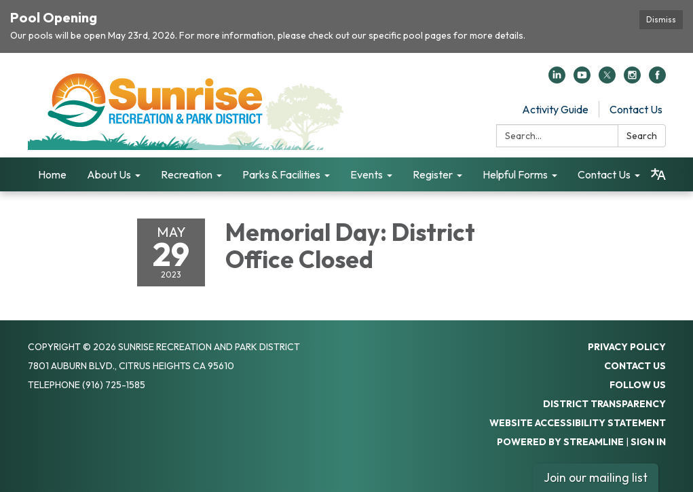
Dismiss (661, 19)
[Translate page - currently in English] (658, 174)
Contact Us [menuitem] (604, 174)
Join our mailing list (596, 477)
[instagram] (632, 79)
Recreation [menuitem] (186, 174)
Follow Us (638, 385)
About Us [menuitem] (109, 174)
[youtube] (582, 79)
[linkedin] (556, 79)
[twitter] (607, 79)
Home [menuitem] (52, 174)
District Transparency (604, 404)
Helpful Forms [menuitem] (515, 174)
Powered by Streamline (560, 442)
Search (641, 136)
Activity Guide (555, 109)
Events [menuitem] (366, 174)
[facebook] (657, 79)
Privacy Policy (627, 347)
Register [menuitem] (433, 174)
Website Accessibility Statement (577, 423)
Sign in (648, 442)
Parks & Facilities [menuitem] (281, 174)
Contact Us (636, 109)
